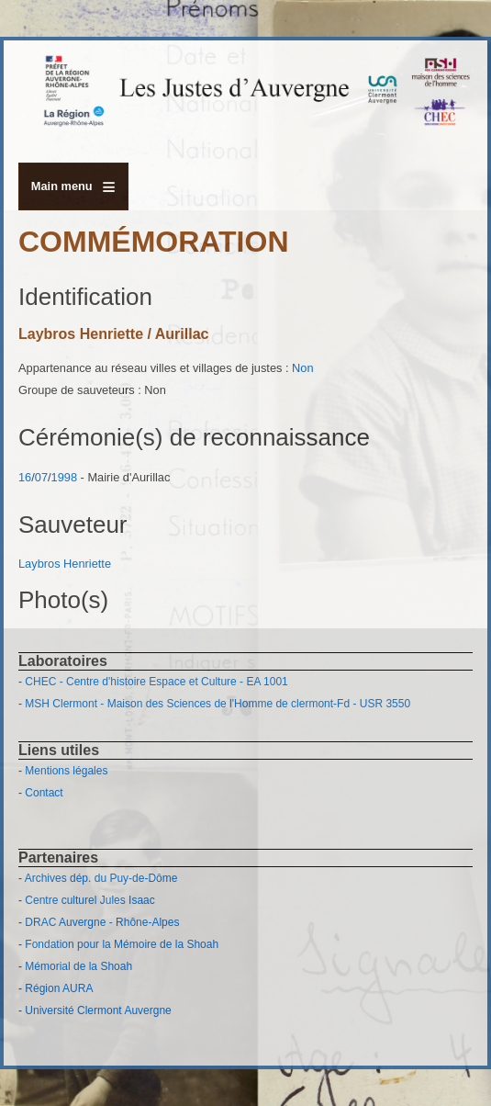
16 (24, 477)
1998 (64, 477)
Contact (43, 792)
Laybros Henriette (64, 563)
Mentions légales (66, 770)
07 (41, 477)
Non (302, 368)
